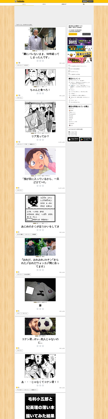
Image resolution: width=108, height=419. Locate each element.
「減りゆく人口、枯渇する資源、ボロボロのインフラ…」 (79, 98)
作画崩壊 (34, 234)
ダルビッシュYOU (73, 121)
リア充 (25, 144)
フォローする (73, 133)
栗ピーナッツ (72, 112)
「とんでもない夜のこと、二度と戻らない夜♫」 (78, 91)
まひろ (71, 125)
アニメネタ (19, 389)
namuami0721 (72, 114)
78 (18, 63)
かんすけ (71, 108)
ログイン (91, 1)
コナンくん (19, 65)
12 (18, 142)
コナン (18, 313)
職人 (84, 4)
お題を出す (64, 4)
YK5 (70, 120)
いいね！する (73, 132)
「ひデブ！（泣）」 (73, 100)
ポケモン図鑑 (20, 234)
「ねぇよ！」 (72, 90)
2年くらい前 (62, 63)
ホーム (24, 4)
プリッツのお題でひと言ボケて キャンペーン (79, 66)
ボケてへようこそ (86, 34)
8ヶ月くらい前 (61, 188)
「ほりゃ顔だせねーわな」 (74, 102)
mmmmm (71, 123)
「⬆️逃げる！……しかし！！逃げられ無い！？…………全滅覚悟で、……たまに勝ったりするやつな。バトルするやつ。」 (79, 87)
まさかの (26, 65)
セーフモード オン (72, 34)
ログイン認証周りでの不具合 (79, 74)
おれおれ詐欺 (27, 274)
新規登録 (85, 1)
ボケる (44, 4)
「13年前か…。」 (73, 93)
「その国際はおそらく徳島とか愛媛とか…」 (78, 95)
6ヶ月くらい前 (61, 142)
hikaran (71, 110)
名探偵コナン (32, 144)
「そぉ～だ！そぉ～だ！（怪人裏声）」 (77, 80)
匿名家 (71, 118)
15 (18, 95)
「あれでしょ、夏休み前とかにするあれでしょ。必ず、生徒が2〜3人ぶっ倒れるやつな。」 (79, 83)
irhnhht (71, 116)
